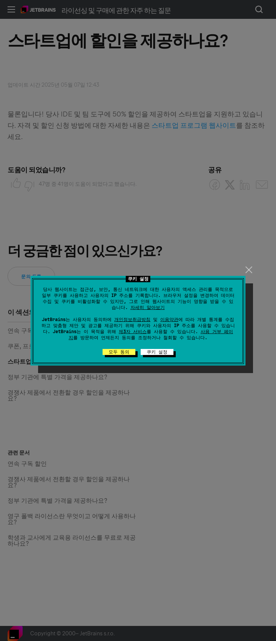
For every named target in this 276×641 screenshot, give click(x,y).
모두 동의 (119, 352)
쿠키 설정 (157, 352)
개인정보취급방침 (132, 320)
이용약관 (169, 320)
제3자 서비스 (133, 332)
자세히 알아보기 (147, 307)
